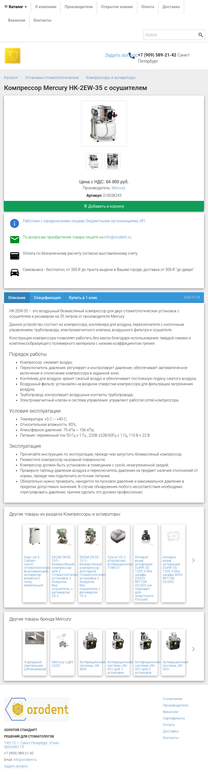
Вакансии (16, 20)
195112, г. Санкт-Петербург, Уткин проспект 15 (31, 745)
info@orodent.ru (117, 237)
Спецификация (47, 298)
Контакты (42, 20)
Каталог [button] (15, 7)
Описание (16, 298)
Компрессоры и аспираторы (110, 77)
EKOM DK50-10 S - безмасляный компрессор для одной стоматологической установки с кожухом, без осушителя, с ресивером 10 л (96, 576)
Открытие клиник (117, 7)
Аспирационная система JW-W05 (92, 665)
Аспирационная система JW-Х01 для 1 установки (120, 667)
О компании (45, 7)
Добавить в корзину (104, 206)
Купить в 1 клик (83, 298)
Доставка (171, 7)
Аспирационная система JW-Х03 (175, 665)
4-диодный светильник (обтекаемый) (35, 665)
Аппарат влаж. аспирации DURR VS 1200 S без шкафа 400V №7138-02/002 (173, 569)
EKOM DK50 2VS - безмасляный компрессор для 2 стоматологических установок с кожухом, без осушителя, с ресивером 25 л (67, 576)
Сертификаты (174, 718)
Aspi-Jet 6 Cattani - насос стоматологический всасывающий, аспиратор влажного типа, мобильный (40, 571)
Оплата (147, 7)
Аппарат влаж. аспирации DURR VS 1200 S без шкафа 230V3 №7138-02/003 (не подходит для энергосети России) (144, 578)
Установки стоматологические (52, 77)
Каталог (11, 77)
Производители (79, 7)
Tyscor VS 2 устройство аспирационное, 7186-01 (120, 562)
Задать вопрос (121, 55)
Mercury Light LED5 (62, 664)
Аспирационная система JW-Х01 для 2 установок (147, 667)
